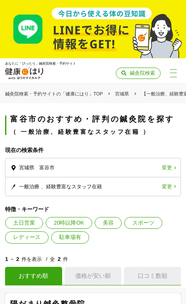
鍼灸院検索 (142, 73)
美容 (108, 223)
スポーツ (143, 223)
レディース (27, 237)
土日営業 (24, 223)
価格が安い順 (93, 275)
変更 (167, 167)
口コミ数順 (152, 275)
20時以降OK (69, 223)
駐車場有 (70, 237)
